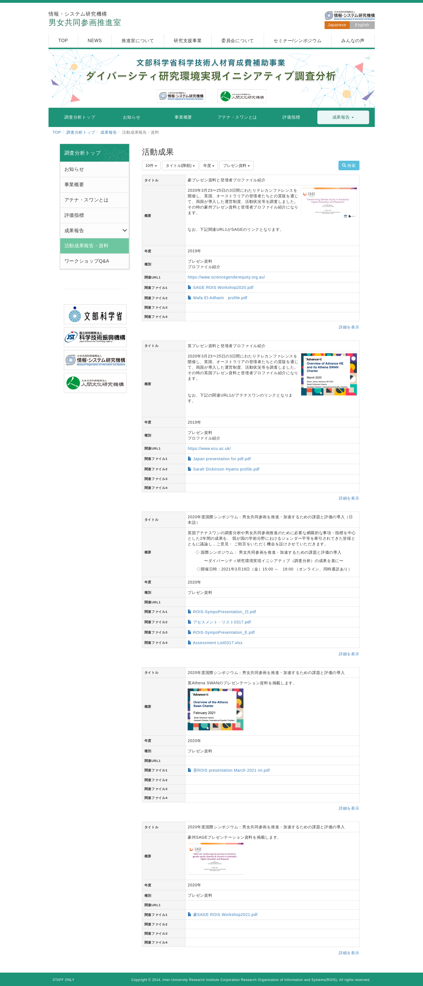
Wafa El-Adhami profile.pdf (220, 298)
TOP (57, 132)
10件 (151, 165)
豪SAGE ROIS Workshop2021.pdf (225, 914)
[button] (343, 117)
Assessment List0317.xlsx (218, 642)
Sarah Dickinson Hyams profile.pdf (226, 469)
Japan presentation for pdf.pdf (222, 459)
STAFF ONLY (64, 980)
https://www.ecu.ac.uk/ (209, 448)
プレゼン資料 (236, 165)
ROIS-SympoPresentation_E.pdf (224, 632)
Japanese (337, 25)
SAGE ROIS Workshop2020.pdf (223, 287)
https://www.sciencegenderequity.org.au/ (226, 277)
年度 (208, 165)
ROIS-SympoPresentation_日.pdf (224, 612)
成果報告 (108, 132)
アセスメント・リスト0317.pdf (222, 622)
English (362, 25)
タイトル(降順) (180, 165)
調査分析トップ (80, 132)
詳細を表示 (349, 327)
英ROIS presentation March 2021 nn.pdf (231, 770)
